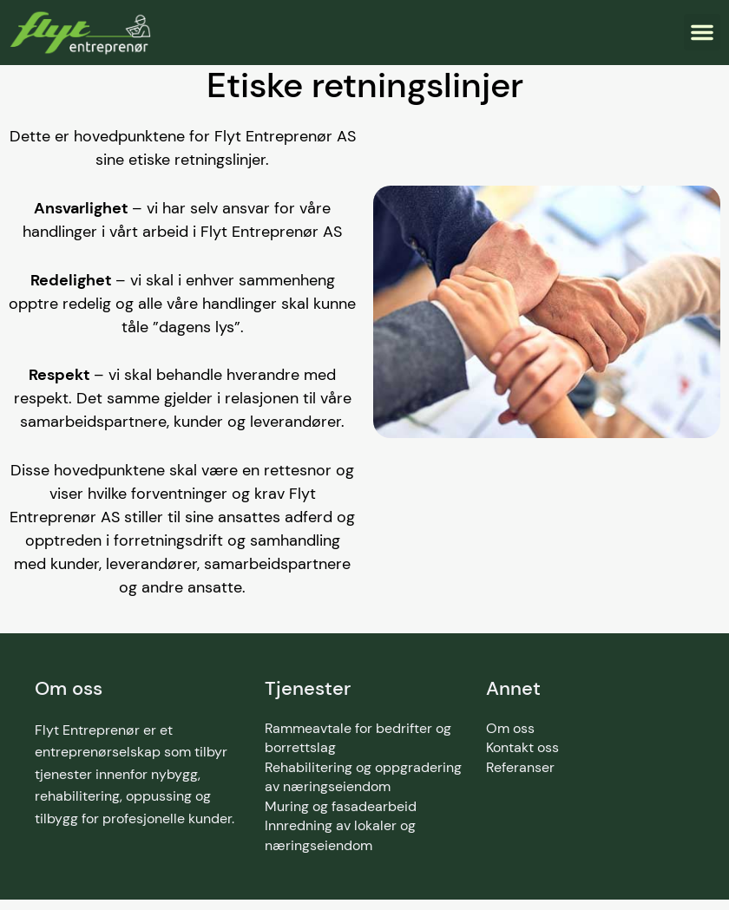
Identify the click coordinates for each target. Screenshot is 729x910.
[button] (702, 32)
